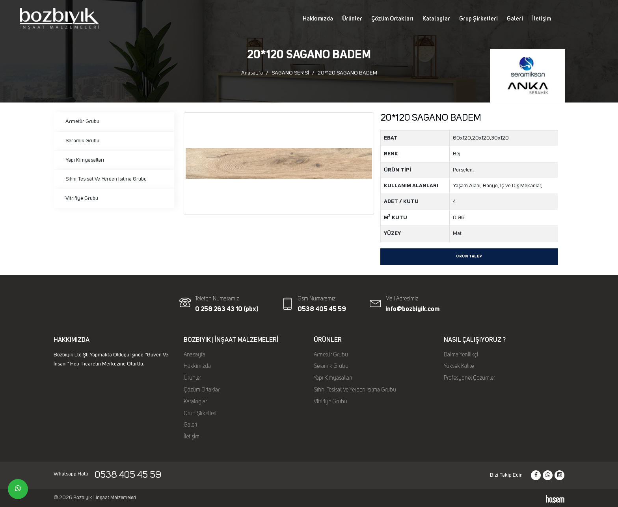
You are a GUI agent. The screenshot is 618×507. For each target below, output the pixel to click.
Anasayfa (252, 73)
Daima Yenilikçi (461, 355)
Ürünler (352, 19)
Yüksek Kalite (459, 366)
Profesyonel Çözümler (469, 378)
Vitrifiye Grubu (81, 198)
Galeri (515, 19)
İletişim (541, 19)
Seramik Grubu (82, 141)
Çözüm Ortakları (392, 19)
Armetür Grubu (82, 121)
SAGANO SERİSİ (290, 73)
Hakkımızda (318, 19)
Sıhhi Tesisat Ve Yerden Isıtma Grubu (106, 179)
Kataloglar (436, 19)
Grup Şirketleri (478, 19)
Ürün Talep (469, 256)
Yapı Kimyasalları (84, 160)
